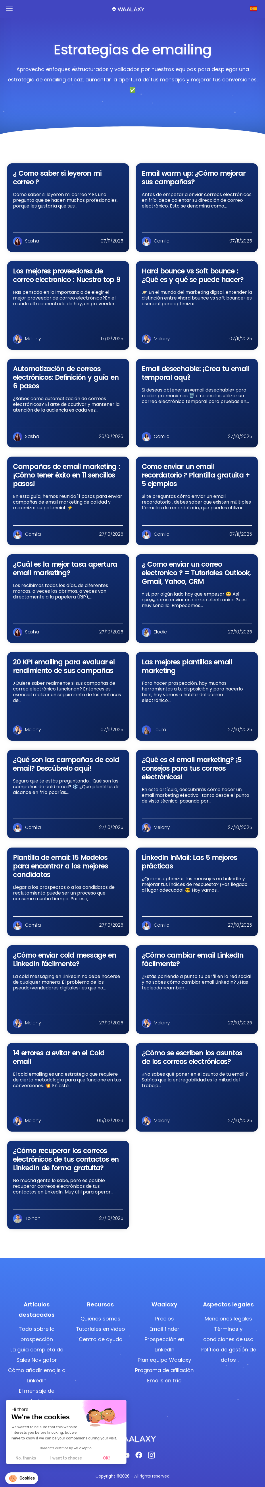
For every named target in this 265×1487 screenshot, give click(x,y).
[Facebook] (138, 1456)
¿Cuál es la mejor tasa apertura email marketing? (65, 568)
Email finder (164, 1329)
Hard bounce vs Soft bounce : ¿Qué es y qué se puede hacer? (192, 275)
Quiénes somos (100, 1318)
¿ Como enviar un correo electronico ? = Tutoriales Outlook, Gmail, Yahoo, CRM (196, 572)
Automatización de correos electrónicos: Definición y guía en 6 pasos (65, 377)
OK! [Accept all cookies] (73, 1458)
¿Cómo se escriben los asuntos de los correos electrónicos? (192, 1057)
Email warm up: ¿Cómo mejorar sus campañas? (193, 178)
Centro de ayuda (100, 1339)
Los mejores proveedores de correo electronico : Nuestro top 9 (66, 275)
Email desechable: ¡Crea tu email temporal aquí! (195, 373)
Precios (164, 1318)
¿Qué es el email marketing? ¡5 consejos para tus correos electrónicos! (191, 768)
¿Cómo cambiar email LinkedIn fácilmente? (192, 959)
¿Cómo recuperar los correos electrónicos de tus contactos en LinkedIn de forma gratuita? (66, 1159)
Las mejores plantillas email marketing (187, 666)
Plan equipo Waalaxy (164, 1359)
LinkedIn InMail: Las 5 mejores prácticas (189, 862)
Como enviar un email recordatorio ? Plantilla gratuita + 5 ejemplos (196, 475)
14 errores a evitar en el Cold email (58, 1057)
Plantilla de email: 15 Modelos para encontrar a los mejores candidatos (60, 866)
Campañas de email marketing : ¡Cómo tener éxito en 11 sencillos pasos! (66, 475)
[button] (21, 1478)
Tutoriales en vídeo (100, 1329)
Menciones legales (228, 1318)
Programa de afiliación (164, 1370)
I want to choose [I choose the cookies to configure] (33, 1458)
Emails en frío (164, 1380)
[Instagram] (151, 1456)
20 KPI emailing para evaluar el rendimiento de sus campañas (64, 666)
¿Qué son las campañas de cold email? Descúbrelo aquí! (66, 764)
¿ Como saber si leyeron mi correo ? (57, 178)
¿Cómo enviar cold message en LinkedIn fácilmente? (64, 959)
